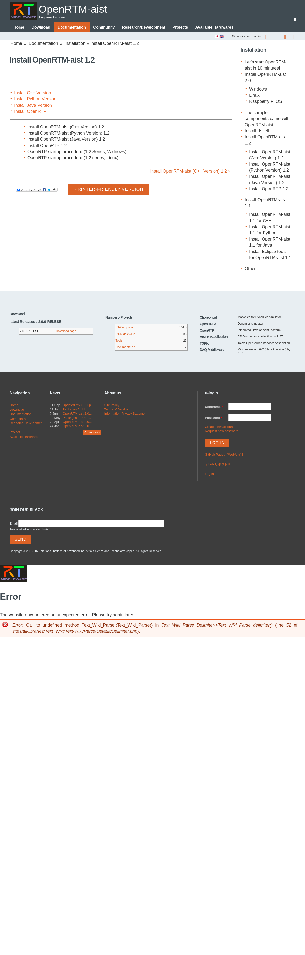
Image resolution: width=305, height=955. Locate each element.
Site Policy (111, 405)
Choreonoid (208, 318)
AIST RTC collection (214, 337)
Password (213, 418)
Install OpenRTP (30, 111)
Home (18, 27)
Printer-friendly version (108, 189)
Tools (119, 341)
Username (214, 407)
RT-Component (125, 327)
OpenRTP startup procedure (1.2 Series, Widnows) (77, 151)
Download (40, 27)
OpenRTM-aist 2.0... (77, 414)
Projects (180, 27)
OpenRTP (207, 331)
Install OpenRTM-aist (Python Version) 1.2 (68, 133)
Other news (92, 432)
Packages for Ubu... (77, 409)
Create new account (219, 427)
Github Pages (241, 36)
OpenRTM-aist (74, 9)
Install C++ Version (32, 93)
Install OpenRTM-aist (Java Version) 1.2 (66, 139)
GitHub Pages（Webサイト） (226, 455)
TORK (204, 344)
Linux (254, 95)
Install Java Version (33, 105)
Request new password (221, 431)
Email (14, 523)
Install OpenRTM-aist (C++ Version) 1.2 (65, 127)
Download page (66, 331)
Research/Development (143, 27)
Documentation (72, 27)
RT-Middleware (125, 334)
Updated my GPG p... (78, 405)
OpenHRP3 (208, 324)
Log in (257, 36)
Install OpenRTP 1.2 (47, 145)
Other (250, 268)
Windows (258, 89)
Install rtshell (257, 131)
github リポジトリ (218, 464)
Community (104, 27)
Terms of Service (116, 409)
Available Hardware (24, 437)
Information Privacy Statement (125, 414)
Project (15, 432)
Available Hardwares (214, 27)
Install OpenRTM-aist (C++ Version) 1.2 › (190, 171)
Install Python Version (35, 99)
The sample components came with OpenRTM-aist (267, 118)
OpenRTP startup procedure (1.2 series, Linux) (73, 158)
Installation (74, 43)
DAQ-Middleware (212, 350)
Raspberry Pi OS (265, 101)
